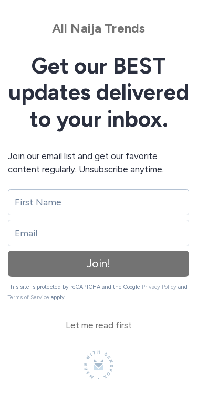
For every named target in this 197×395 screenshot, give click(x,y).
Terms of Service (28, 297)
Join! (98, 263)
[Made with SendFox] (98, 364)
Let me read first (99, 325)
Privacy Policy (159, 287)
